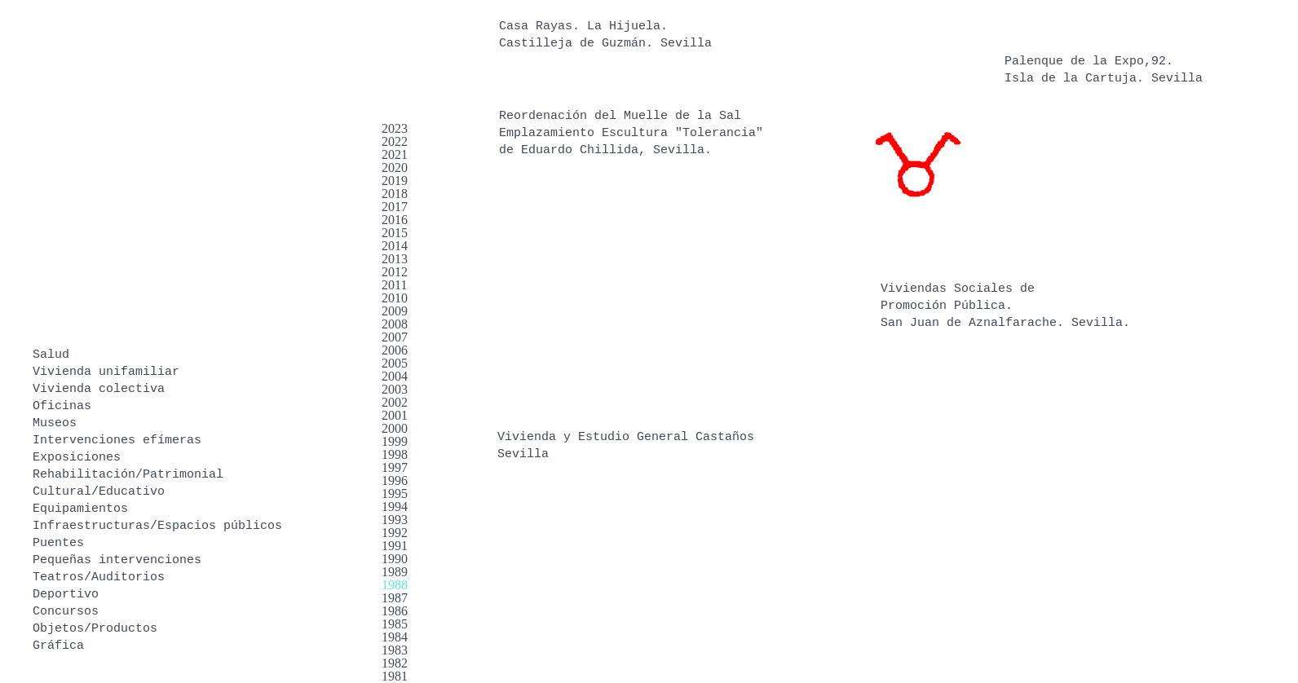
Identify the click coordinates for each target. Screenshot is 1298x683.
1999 (395, 441)
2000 (395, 428)
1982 (395, 663)
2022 (395, 141)
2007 (395, 337)
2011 (394, 285)
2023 (395, 128)
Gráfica (58, 646)
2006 (395, 350)
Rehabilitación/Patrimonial (128, 475)
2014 (395, 246)
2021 (395, 154)
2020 (395, 167)
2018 (395, 193)
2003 (395, 389)
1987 (395, 598)
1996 (395, 480)
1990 (395, 559)
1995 (395, 493)
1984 (395, 637)
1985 (395, 624)
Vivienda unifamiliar (106, 372)
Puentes (58, 543)
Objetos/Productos (95, 629)
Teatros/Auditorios (99, 577)
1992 (395, 533)
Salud (51, 355)
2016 (395, 220)
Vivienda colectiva (99, 389)
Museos (55, 423)
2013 (395, 259)
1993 (395, 520)
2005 (395, 363)
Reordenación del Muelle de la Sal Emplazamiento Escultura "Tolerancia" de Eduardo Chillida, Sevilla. (631, 133)
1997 (395, 467)
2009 (395, 311)
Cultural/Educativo (99, 492)
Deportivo (66, 594)
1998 (395, 454)
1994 (395, 506)
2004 (395, 376)
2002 (395, 402)
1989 (395, 572)
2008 (395, 324)
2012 (395, 272)
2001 (395, 415)
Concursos (66, 612)
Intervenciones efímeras (117, 440)
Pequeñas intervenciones (117, 560)
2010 (395, 298)
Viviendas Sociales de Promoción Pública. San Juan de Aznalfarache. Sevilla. (1005, 306)
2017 (395, 207)
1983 (395, 650)
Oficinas (62, 406)
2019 (395, 180)
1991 (395, 546)
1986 (395, 611)
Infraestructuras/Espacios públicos (157, 526)
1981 (395, 676)
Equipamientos (80, 509)
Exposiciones (77, 458)
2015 (395, 233)
